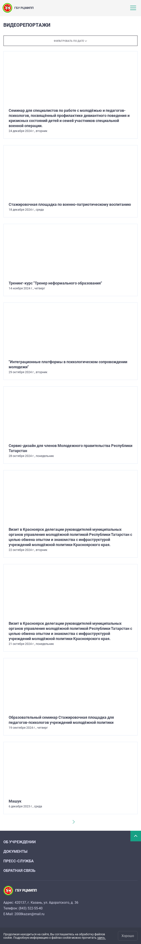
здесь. (101, 937)
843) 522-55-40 (31, 908)
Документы (15, 851)
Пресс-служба (18, 861)
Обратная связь (19, 870)
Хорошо (128, 936)
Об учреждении (19, 842)
